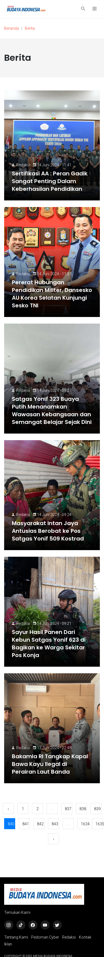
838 (82, 809)
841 (25, 824)
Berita (30, 28)
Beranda (11, 28)
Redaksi (23, 165)
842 (40, 824)
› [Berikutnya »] (53, 839)
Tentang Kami (16, 937)
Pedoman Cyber (45, 937)
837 (68, 809)
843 (55, 824)
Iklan (8, 944)
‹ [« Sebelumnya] (8, 809)
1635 (99, 824)
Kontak (85, 937)
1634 (84, 824)
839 (97, 809)
